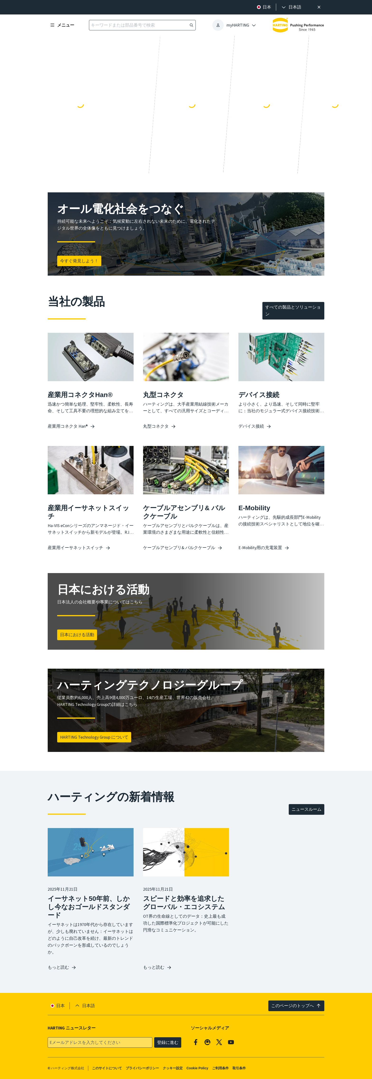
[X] (219, 1042)
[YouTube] (231, 1042)
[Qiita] (208, 1042)
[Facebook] (196, 1042)
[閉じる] (319, 7)
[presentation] (291, 7)
